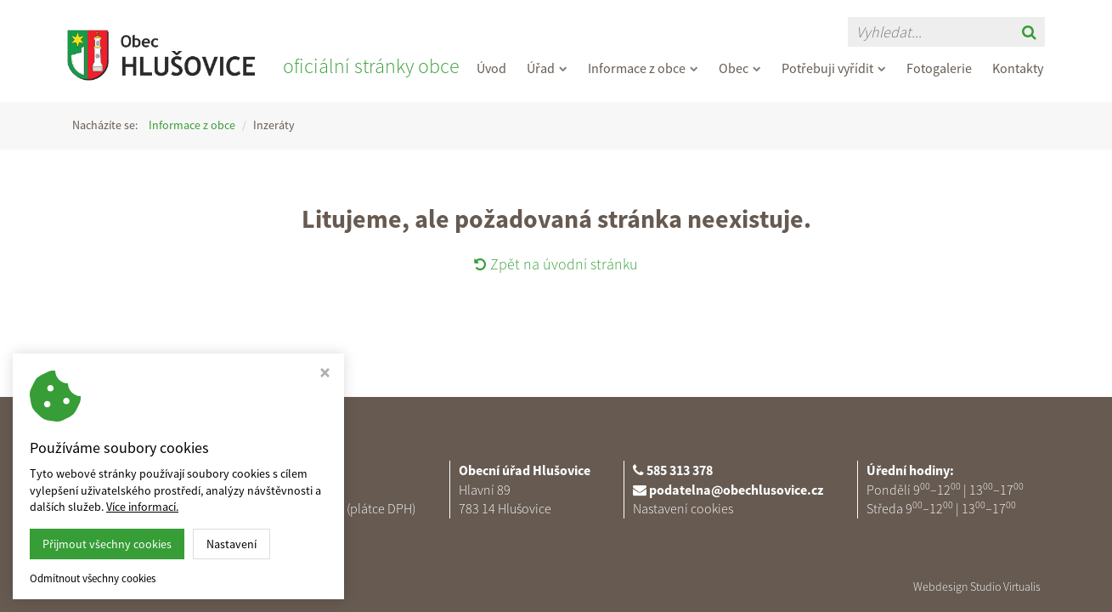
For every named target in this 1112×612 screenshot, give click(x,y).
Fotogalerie (939, 68)
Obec (740, 68)
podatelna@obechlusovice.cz (736, 489)
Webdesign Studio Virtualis (977, 586)
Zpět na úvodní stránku (556, 264)
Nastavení (231, 544)
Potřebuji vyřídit (834, 68)
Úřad (547, 68)
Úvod (491, 68)
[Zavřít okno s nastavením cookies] (325, 374)
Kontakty (1017, 68)
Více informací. (142, 506)
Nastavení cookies (683, 508)
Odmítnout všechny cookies (92, 579)
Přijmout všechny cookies (107, 544)
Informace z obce (643, 68)
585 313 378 (679, 470)
